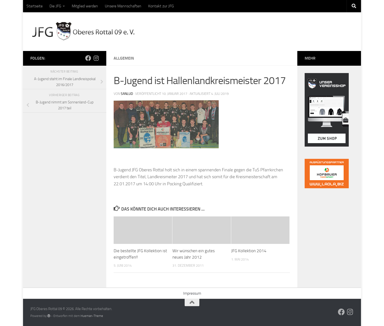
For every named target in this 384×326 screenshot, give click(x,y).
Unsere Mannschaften (123, 6)
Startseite (34, 6)
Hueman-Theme (92, 316)
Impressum (192, 293)
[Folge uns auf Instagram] (96, 58)
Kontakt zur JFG (161, 6)
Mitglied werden (85, 6)
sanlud (127, 94)
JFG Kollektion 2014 (248, 250)
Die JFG (55, 6)
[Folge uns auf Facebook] (88, 58)
